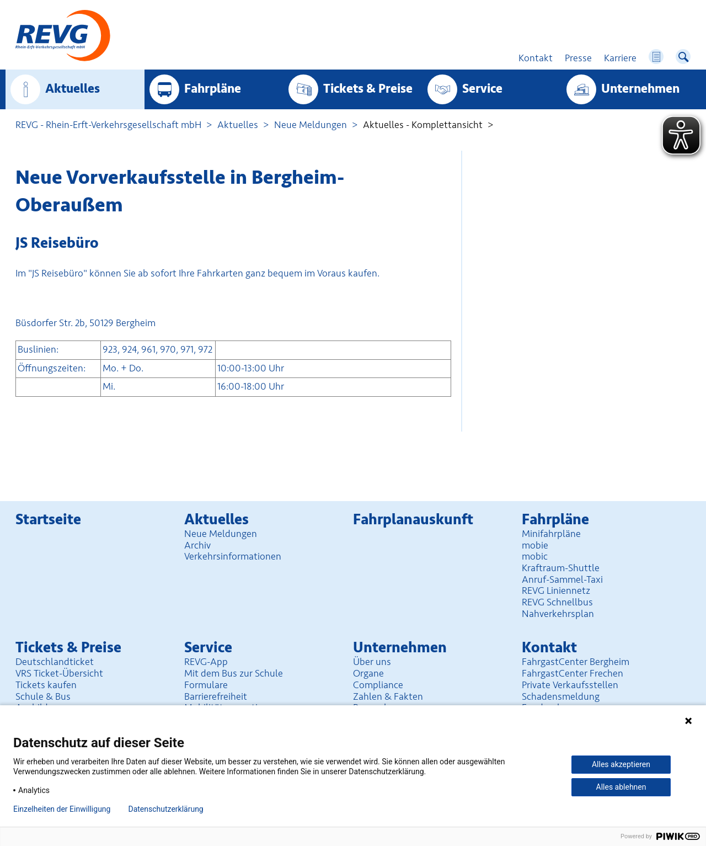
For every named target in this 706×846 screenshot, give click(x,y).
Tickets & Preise (368, 89)
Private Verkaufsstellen (570, 685)
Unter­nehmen (640, 89)
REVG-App (206, 662)
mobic (535, 556)
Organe (368, 673)
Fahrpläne (212, 89)
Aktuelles (72, 89)
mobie (535, 545)
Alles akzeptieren (621, 764)
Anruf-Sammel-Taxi (562, 579)
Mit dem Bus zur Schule (233, 673)
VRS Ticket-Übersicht (59, 673)
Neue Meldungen (310, 125)
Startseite (48, 519)
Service (482, 89)
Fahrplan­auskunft (413, 519)
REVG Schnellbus (557, 602)
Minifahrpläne (551, 534)
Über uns (372, 662)
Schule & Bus (43, 696)
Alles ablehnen (621, 787)
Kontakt (549, 648)
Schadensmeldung (561, 696)
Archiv (197, 545)
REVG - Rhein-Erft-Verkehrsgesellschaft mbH (108, 125)
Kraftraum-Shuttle (561, 568)
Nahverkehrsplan (558, 614)
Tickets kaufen (46, 685)
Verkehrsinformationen (232, 556)
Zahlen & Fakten (388, 696)
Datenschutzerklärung (165, 809)
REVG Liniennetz (556, 590)
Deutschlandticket (54, 662)
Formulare (206, 685)
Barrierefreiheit (215, 696)
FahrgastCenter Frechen (572, 673)
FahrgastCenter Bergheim (575, 662)
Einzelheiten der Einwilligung (61, 809)
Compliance (378, 685)
